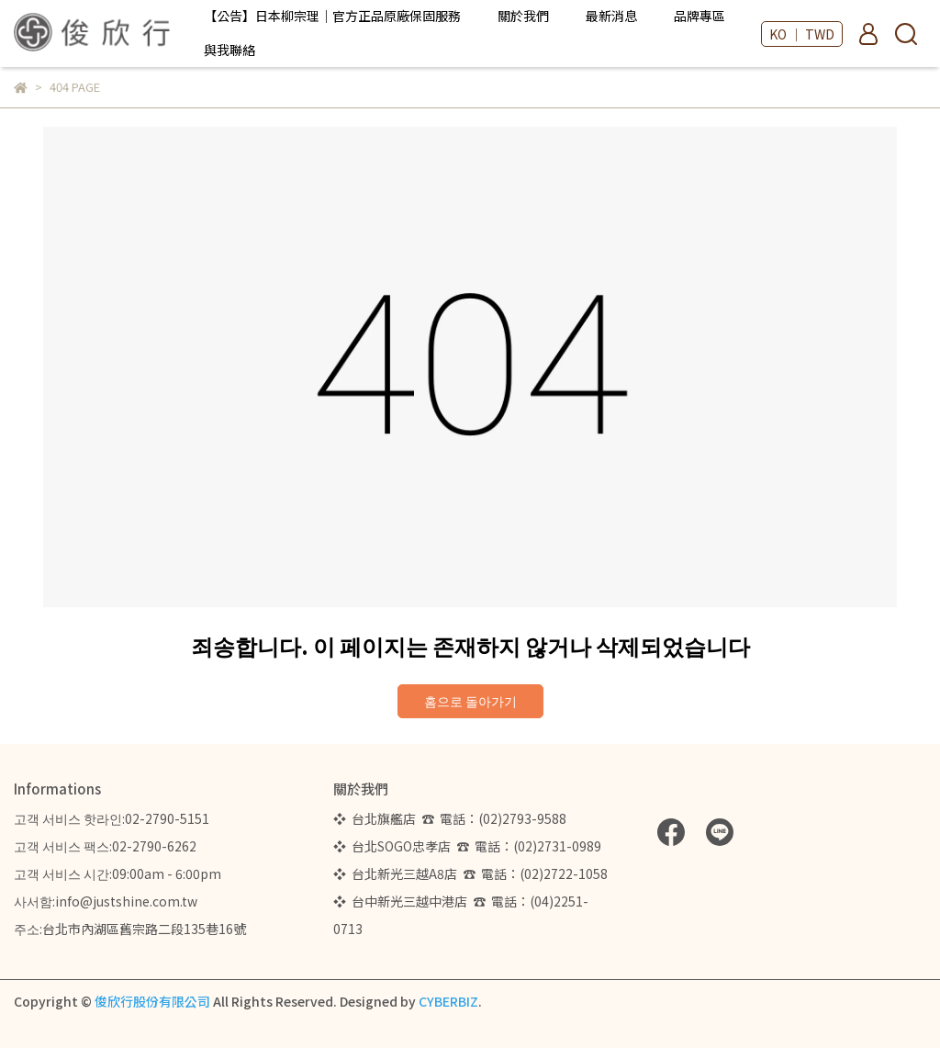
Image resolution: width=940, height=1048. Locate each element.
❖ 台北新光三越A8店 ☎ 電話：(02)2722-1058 (470, 873)
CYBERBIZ (448, 1001)
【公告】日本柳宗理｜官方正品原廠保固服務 (332, 15)
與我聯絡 (229, 49)
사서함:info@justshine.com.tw (105, 901)
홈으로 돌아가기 (470, 701)
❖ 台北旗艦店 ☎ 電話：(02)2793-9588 (452, 818)
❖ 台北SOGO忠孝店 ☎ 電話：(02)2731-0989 (467, 846)
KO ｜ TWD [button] (801, 34)
